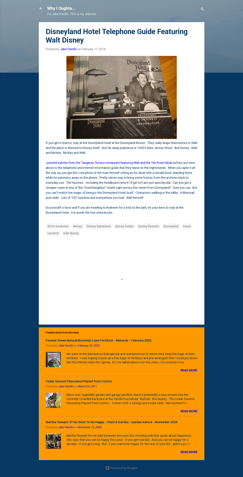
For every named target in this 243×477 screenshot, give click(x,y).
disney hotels (124, 226)
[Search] (202, 9)
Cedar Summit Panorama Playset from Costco (79, 381)
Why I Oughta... (61, 8)
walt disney (71, 233)
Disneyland (170, 226)
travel (187, 226)
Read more (189, 370)
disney (77, 226)
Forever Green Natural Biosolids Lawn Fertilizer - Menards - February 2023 (98, 340)
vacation (53, 233)
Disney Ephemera (99, 226)
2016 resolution (58, 226)
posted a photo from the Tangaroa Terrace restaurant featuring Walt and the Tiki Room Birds (109, 163)
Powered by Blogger (121, 468)
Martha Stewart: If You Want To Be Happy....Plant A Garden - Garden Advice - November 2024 (111, 422)
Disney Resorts (148, 226)
